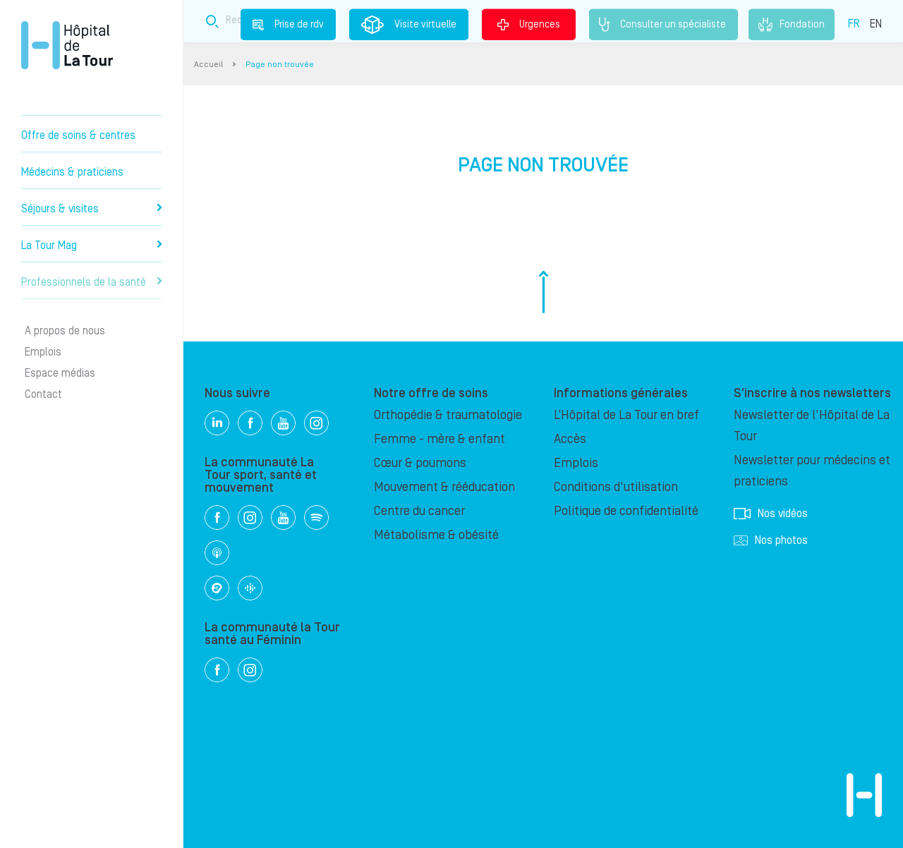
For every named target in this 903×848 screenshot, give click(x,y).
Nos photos (771, 540)
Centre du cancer (419, 511)
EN (876, 23)
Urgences (528, 24)
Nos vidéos (771, 513)
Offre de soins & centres (78, 135)
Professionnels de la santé (91, 282)
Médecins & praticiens (72, 172)
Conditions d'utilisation (616, 487)
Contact (43, 394)
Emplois (43, 352)
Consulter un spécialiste (663, 25)
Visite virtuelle (408, 24)
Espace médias (60, 373)
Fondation (791, 25)
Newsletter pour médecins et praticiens (812, 471)
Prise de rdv (288, 24)
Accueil (208, 64)
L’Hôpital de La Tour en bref (626, 415)
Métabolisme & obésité (436, 535)
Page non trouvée (280, 64)
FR (854, 23)
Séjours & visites (91, 208)
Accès (570, 439)
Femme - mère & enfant (439, 439)
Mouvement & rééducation (444, 487)
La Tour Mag (91, 245)
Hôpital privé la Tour (67, 45)
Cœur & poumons (420, 463)
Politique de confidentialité (626, 511)
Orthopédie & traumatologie (448, 415)
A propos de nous (65, 331)
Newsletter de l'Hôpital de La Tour (812, 426)
